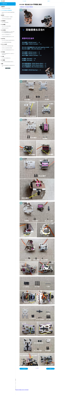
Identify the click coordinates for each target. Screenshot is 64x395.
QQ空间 (24, 389)
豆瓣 (27, 389)
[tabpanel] (40, 187)
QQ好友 (21, 389)
